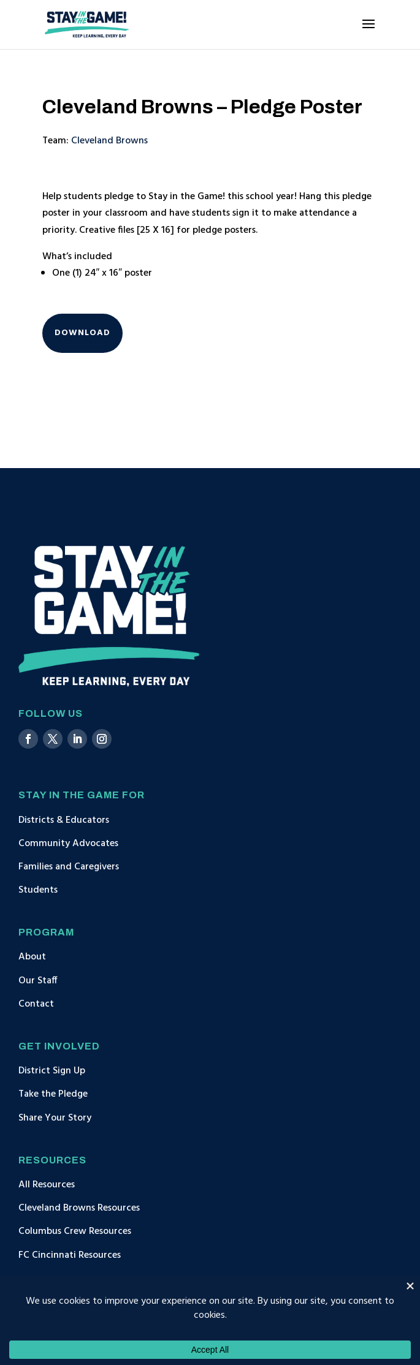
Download (82, 333)
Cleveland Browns (109, 141)
